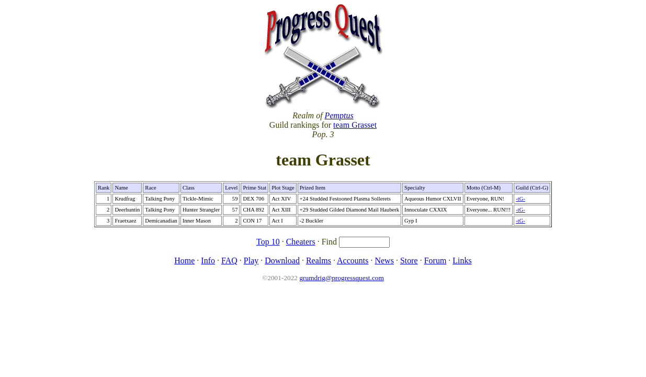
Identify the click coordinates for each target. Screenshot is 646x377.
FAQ (229, 260)
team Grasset (355, 124)
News (384, 260)
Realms (318, 260)
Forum (435, 260)
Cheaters (300, 241)
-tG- (520, 199)
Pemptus (339, 115)
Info (208, 260)
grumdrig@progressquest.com (341, 278)
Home (184, 260)
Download (282, 260)
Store (409, 260)
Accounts (352, 260)
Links (461, 260)
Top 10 (268, 241)
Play (251, 260)
